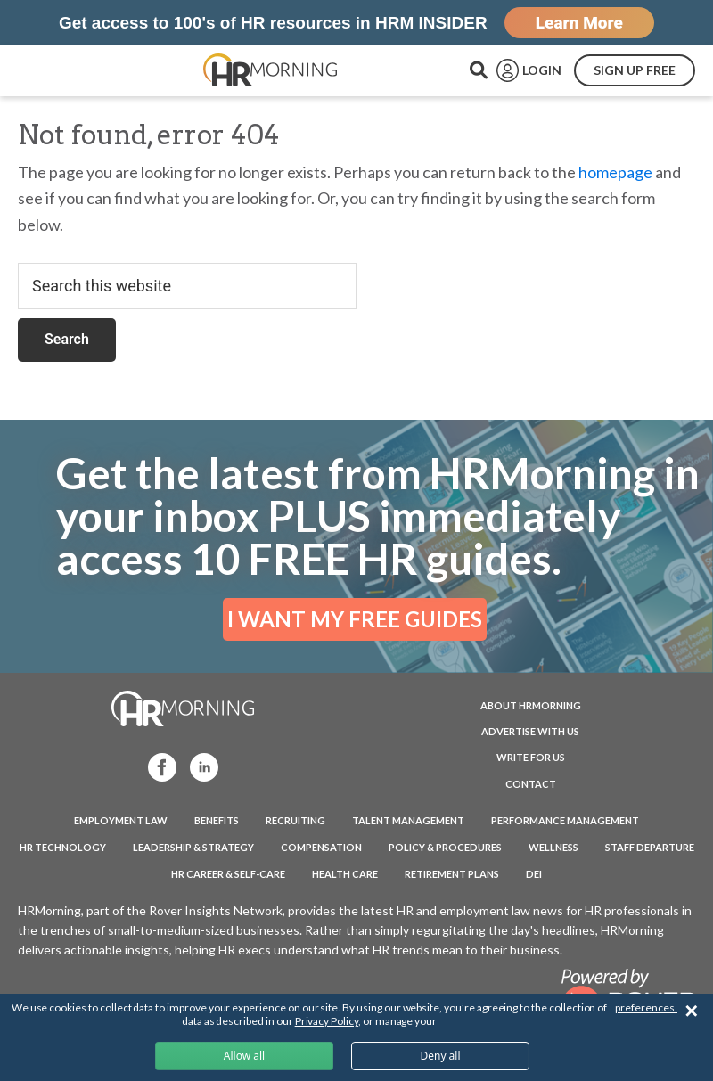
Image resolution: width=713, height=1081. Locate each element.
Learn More (579, 22)
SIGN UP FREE (635, 70)
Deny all (440, 1055)
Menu (53, 69)
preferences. (646, 1007)
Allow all (244, 1055)
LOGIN (541, 70)
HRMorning (270, 70)
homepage (615, 172)
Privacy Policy (326, 1021)
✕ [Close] (691, 1011)
